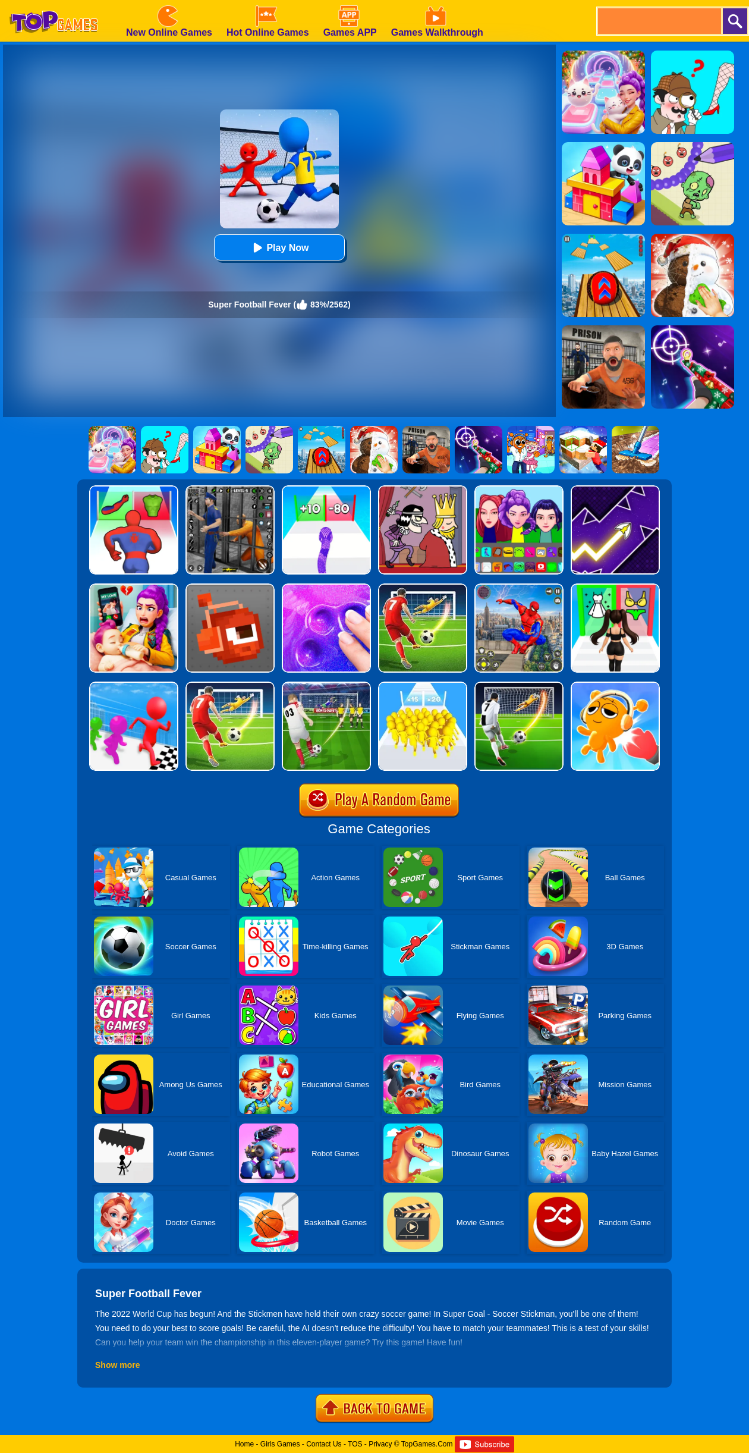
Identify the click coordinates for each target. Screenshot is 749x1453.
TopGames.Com (427, 1444)
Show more (117, 1365)
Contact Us (323, 1444)
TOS (355, 1444)
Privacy (380, 1444)
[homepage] (53, 4)
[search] (658, 21)
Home (244, 1444)
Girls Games (280, 1444)
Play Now (279, 247)
